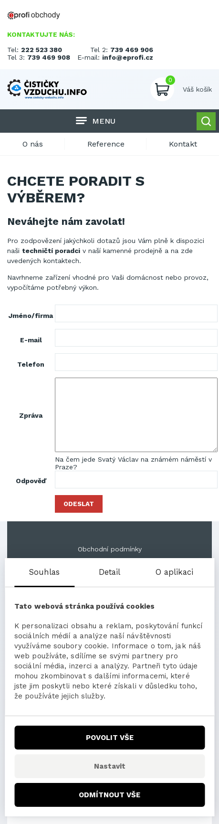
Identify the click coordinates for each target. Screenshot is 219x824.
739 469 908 (48, 57)
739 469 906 (131, 49)
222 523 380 (41, 49)
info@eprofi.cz (127, 57)
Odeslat (78, 503)
